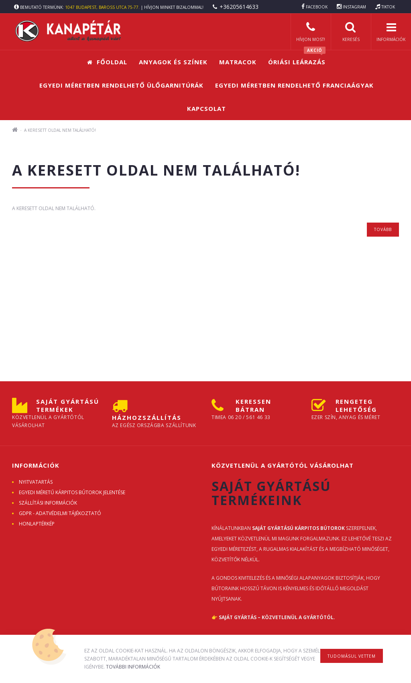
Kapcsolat (206, 108)
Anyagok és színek (173, 62)
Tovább (383, 229)
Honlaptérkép (37, 523)
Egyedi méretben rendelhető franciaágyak (294, 85)
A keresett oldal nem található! (60, 130)
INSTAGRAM (354, 7)
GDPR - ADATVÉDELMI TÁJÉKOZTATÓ (60, 513)
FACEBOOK (317, 7)
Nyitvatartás (36, 482)
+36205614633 (239, 6)
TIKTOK (388, 7)
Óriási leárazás (297, 58)
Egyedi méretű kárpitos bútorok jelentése (72, 492)
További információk (133, 666)
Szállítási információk (48, 502)
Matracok (237, 62)
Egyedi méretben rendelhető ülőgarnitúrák (121, 85)
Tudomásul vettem (352, 656)
